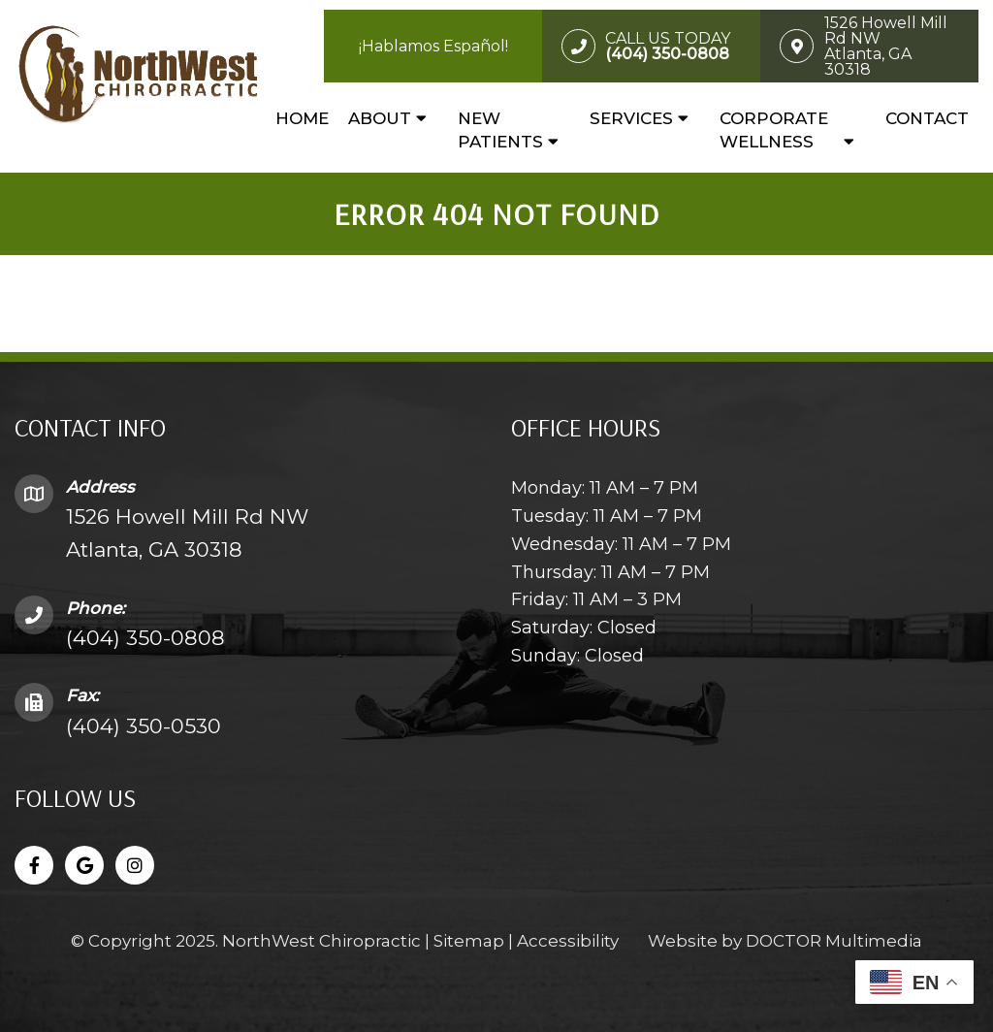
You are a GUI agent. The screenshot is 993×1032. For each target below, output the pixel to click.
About (379, 118)
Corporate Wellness (774, 130)
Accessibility (568, 941)
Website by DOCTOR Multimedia (785, 941)
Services (631, 118)
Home (302, 118)
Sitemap (468, 941)
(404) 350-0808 (145, 638)
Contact (927, 118)
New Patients (500, 130)
